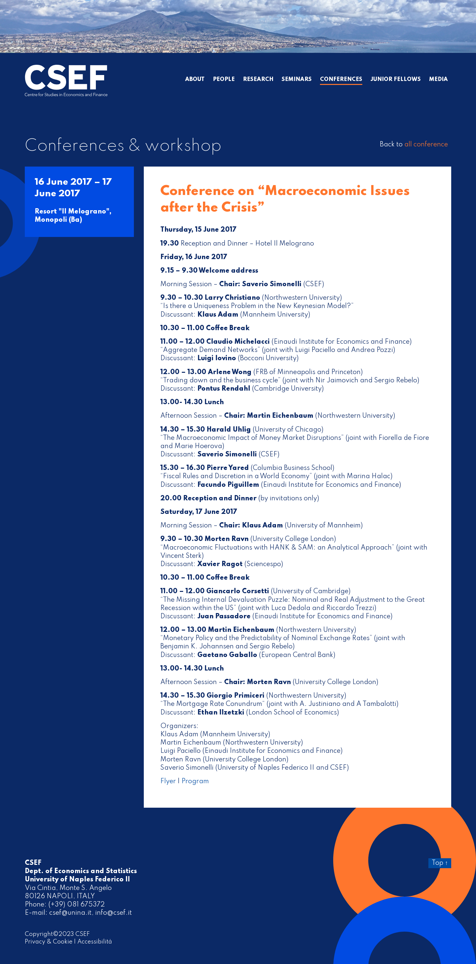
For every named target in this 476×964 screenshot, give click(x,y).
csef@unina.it (70, 913)
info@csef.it (113, 913)
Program (195, 781)
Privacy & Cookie (48, 942)
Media (438, 79)
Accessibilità (94, 942)
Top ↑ (440, 863)
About (195, 79)
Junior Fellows (396, 79)
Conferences (341, 79)
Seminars (297, 79)
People (224, 79)
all (426, 144)
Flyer (168, 781)
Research (258, 79)
